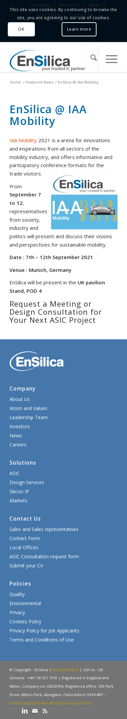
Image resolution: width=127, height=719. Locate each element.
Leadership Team (28, 417)
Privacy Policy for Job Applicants (44, 630)
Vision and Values (28, 408)
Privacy (17, 612)
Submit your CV (26, 565)
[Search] (91, 58)
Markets (18, 500)
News (15, 435)
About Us (19, 399)
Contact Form (24, 538)
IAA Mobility (23, 140)
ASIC (14, 473)
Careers (17, 444)
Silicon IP (19, 491)
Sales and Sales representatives (44, 529)
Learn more (79, 29)
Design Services (26, 482)
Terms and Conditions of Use (41, 639)
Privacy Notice (65, 669)
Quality (17, 594)
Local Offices (23, 547)
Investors (19, 426)
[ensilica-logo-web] (52, 58)
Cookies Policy (25, 621)
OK (21, 29)
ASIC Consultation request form (44, 556)
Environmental (25, 603)
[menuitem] (91, 58)
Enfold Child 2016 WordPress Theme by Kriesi (50, 703)
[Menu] (108, 58)
